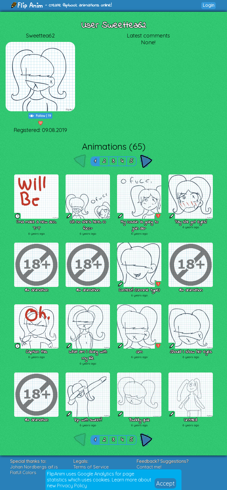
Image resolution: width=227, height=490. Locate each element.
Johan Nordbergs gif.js (34, 467)
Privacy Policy (72, 486)
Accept (165, 483)
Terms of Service (91, 467)
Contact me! (149, 467)
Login (208, 5)
